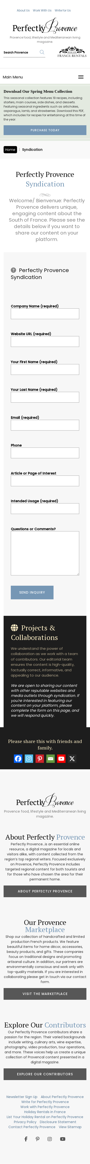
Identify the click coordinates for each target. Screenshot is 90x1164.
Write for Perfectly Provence (45, 1101)
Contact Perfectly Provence (31, 1127)
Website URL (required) (45, 338)
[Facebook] (18, 758)
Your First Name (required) (45, 366)
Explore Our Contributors (45, 1074)
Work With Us (42, 10)
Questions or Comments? (45, 552)
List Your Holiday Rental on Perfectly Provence (45, 1117)
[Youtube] (61, 758)
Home (10, 149)
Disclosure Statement (58, 1122)
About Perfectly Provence (45, 891)
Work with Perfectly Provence (45, 1106)
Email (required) (45, 421)
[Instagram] (29, 758)
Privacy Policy (25, 1122)
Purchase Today (45, 130)
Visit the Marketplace (45, 993)
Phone (45, 449)
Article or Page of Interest (45, 477)
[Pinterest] (40, 758)
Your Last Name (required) (45, 393)
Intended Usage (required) (45, 505)
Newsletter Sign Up (21, 1096)
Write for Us (63, 10)
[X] (72, 758)
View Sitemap (70, 1127)
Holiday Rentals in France (45, 1111)
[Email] (50, 758)
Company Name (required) (45, 310)
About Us (23, 10)
